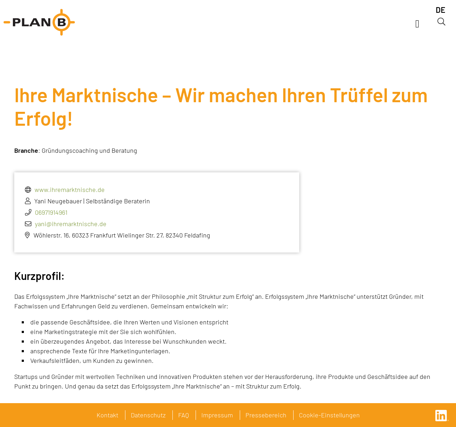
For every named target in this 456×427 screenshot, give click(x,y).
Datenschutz (148, 415)
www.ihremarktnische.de (70, 189)
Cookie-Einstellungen (329, 415)
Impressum (217, 415)
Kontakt (107, 415)
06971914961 (51, 212)
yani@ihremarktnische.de (71, 224)
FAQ (183, 415)
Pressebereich (265, 415)
